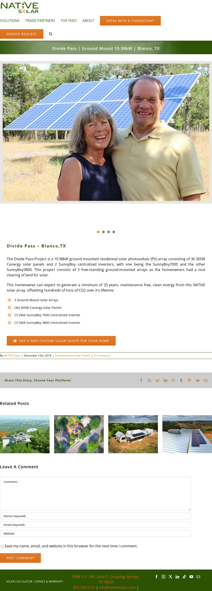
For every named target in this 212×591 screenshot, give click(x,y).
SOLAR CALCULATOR (19, 581)
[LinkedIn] (177, 576)
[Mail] (198, 576)
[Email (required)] (95, 524)
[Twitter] (170, 576)
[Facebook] (156, 576)
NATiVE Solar (12, 355)
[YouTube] (191, 576)
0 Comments (102, 355)
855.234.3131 (84, 587)
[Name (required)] (95, 516)
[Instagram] (163, 576)
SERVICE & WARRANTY (49, 581)
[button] (50, 33)
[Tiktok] (184, 576)
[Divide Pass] (106, 132)
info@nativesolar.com (117, 587)
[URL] (95, 533)
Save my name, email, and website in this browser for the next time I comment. (71, 546)
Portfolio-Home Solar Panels (72, 355)
